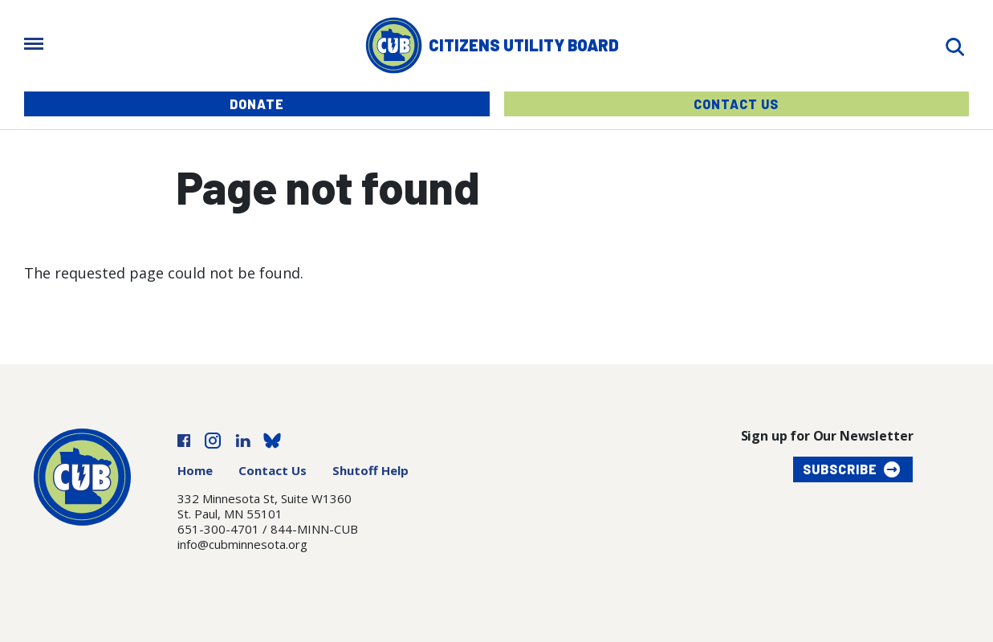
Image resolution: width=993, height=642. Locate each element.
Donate (257, 104)
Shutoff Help (370, 470)
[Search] (954, 45)
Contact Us (736, 104)
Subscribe (840, 469)
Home (195, 470)
